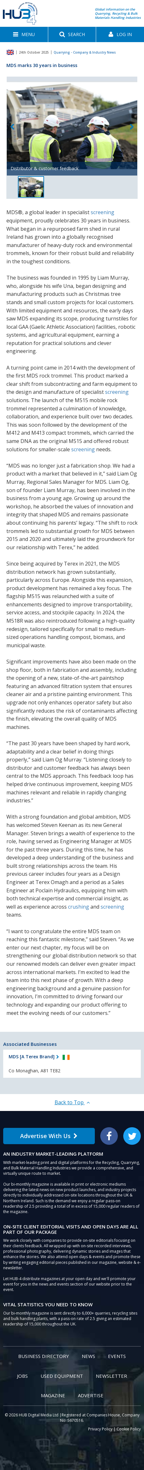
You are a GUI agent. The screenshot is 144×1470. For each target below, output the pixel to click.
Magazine (53, 1395)
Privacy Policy (100, 1429)
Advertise (90, 1395)
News (88, 1356)
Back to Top (72, 1102)
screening (102, 212)
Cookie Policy (129, 1429)
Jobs (22, 1376)
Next (131, 127)
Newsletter (111, 1376)
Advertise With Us (49, 1136)
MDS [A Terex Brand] (32, 1057)
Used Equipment (62, 1376)
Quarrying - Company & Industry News (85, 52)
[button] (24, 34)
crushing (78, 906)
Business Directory (43, 1356)
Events (117, 1356)
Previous (12, 127)
